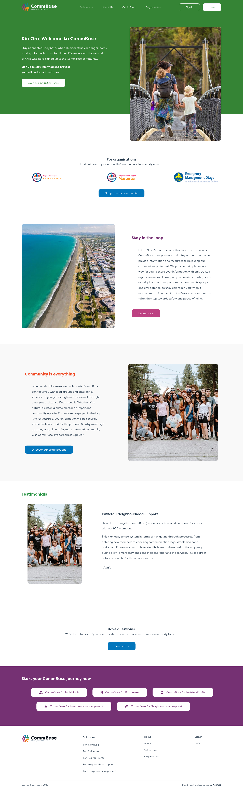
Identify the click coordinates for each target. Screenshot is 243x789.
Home (147, 736)
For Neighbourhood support (99, 764)
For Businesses (91, 751)
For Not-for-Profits (93, 757)
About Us (107, 7)
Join (197, 743)
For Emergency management (99, 770)
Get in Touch (129, 7)
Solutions (86, 7)
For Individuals (91, 744)
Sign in (198, 736)
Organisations (153, 7)
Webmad (216, 784)
